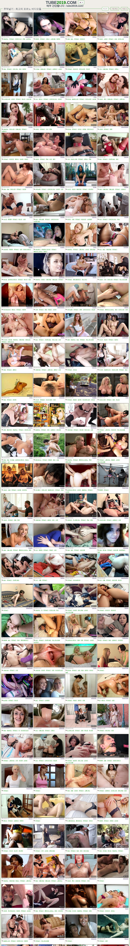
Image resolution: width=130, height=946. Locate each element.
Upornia (126, 157)
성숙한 (60, 99)
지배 (73, 219)
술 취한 (5, 700)
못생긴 (26, 159)
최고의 (105, 9)
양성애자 (5, 249)
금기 (9, 462)
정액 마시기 (90, 129)
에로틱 (37, 159)
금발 (68, 39)
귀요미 (101, 39)
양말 (15, 520)
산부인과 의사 (53, 99)
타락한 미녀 (18, 39)
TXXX (94, 127)
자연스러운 (82, 69)
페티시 (40, 99)
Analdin (62, 97)
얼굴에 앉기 (107, 369)
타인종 (21, 760)
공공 (20, 69)
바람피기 (69, 520)
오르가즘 (28, 99)
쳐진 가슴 (54, 339)
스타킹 (87, 249)
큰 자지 (5, 339)
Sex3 (95, 67)
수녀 (47, 129)
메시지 (23, 99)
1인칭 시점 (121, 39)
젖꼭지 (86, 670)
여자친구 (82, 39)
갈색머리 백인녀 (12, 279)
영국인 (69, 219)
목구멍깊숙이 (7, 309)
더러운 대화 (102, 520)
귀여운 (43, 670)
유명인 (37, 129)
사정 (50, 159)
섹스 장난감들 (123, 279)
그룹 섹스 (122, 99)
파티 (48, 430)
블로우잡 (79, 189)
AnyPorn (94, 728)
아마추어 (90, 189)
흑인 (105, 99)
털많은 (75, 399)
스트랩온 (89, 219)
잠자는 (113, 911)
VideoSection (28, 37)
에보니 (27, 460)
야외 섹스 (15, 69)
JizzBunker (125, 67)
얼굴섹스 (37, 430)
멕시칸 (16, 700)
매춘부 (58, 39)
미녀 (36, 580)
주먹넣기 (11, 39)
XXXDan (126, 37)
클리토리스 (38, 460)
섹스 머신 (84, 279)
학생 (90, 460)
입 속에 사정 (6, 99)
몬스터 (118, 399)
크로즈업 (37, 670)
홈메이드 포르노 (38, 251)
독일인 (50, 309)
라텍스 (116, 69)
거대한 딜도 (112, 159)
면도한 (88, 69)
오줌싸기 (55, 69)
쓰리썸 (94, 99)
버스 (100, 249)
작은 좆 (81, 430)
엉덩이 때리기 (27, 249)
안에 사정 (11, 129)
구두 (17, 760)
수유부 (54, 309)
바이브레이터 (76, 580)
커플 (40, 580)
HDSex (94, 37)
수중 (106, 941)
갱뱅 (111, 129)
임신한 (16, 851)
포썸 (82, 730)
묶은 (18, 520)
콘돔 (24, 39)
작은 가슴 (87, 430)
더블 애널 (105, 69)
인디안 (11, 851)
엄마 (54, 399)
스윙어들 (53, 39)
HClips (94, 277)
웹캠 (30, 550)
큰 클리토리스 (71, 820)
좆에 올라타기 (77, 279)
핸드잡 (86, 730)
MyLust (94, 578)
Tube (56, 2)
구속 (100, 69)
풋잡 (46, 309)
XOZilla (62, 37)
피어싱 (79, 129)
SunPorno (61, 277)
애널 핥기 (38, 249)
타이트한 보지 (37, 401)
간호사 (48, 39)
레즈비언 (75, 69)
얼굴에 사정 (75, 99)
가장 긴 (124, 9)
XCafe (94, 187)
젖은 (117, 159)
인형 (36, 309)
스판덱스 (28, 39)
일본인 (116, 339)
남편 (21, 249)
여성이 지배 (74, 159)
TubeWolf (29, 518)
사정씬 (106, 39)
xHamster (125, 367)
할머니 (17, 159)
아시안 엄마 (49, 399)
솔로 (67, 672)
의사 (36, 99)
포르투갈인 (122, 550)
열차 (54, 159)
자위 (53, 670)
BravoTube (29, 157)
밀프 (30, 279)
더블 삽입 (43, 69)
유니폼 (91, 730)
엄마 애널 (80, 610)
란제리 (111, 820)
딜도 (72, 39)
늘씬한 (79, 399)
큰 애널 (37, 69)
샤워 (126, 309)
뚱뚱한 (37, 39)
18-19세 (58, 430)
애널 (4, 69)
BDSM (10, 219)
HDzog (126, 458)
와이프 (75, 369)
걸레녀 (45, 251)
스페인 (60, 69)
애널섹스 (5, 39)
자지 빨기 (38, 490)
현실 (47, 159)
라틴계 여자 (27, 430)
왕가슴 (69, 99)
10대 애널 (92, 249)
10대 (91, 520)
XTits (95, 97)
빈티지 (93, 399)
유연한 (24, 189)
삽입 (79, 670)
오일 (115, 39)
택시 (57, 610)
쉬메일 (84, 129)
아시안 (69, 189)
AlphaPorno (29, 608)
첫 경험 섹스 (76, 520)
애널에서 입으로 (46, 249)
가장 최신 (115, 9)
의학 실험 (38, 189)
